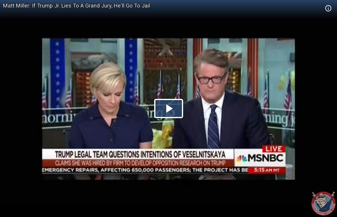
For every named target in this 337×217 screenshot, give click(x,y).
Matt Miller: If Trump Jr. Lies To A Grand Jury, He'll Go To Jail (76, 5)
